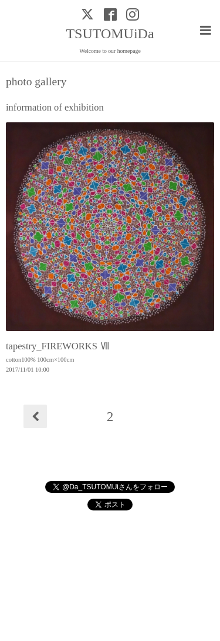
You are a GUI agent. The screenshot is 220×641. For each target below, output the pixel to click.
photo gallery (36, 82)
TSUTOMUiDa (110, 33)
